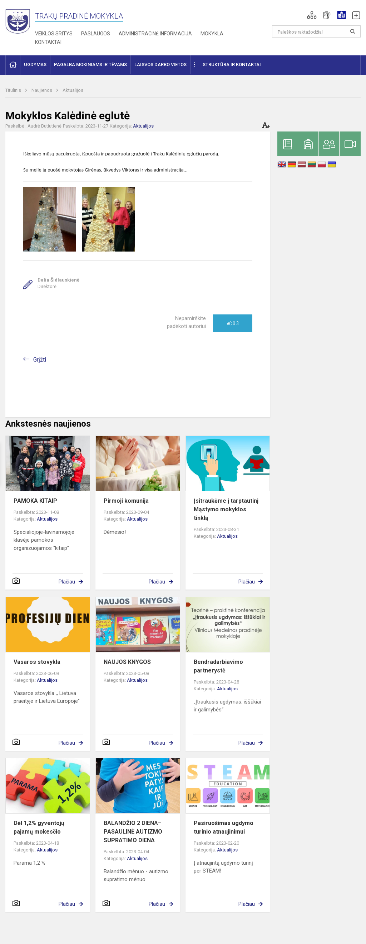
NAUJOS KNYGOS (127, 662)
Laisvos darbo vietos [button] (160, 64)
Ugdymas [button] (35, 64)
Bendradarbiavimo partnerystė (218, 666)
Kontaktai (48, 42)
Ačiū (233, 323)
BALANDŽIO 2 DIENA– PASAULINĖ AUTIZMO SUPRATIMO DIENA (133, 832)
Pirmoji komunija (126, 500)
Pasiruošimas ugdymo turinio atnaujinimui (223, 827)
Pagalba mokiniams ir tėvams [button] (90, 64)
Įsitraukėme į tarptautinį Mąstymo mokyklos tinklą (226, 509)
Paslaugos (95, 33)
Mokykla (212, 33)
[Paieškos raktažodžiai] (316, 31)
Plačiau (67, 582)
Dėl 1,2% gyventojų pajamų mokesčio (39, 827)
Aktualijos (73, 90)
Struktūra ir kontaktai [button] (232, 64)
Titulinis (13, 90)
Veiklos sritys (54, 33)
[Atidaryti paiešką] (352, 31)
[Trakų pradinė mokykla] (20, 20)
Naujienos (42, 90)
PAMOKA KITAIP (35, 500)
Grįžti (39, 359)
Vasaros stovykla (37, 662)
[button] (312, 15)
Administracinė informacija (155, 33)
